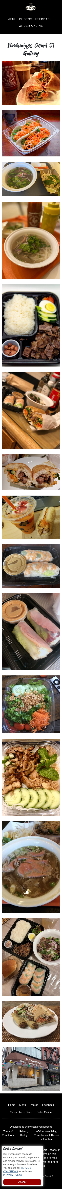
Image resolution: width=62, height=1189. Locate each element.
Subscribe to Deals (21, 1112)
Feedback (43, 19)
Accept (22, 1182)
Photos (25, 19)
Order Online (31, 25)
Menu (12, 19)
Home (11, 1105)
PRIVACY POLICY (12, 1174)
